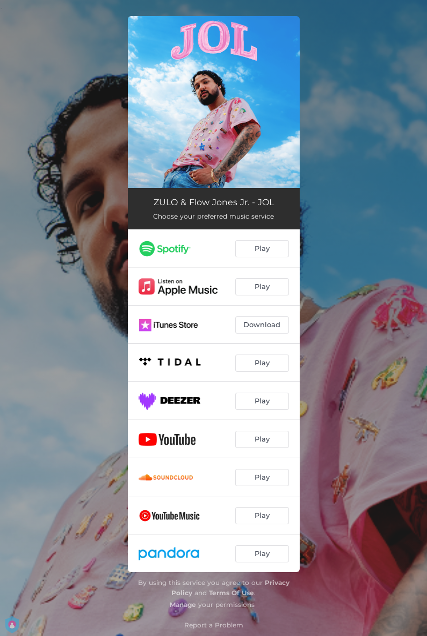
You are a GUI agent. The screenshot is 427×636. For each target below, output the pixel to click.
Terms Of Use (231, 593)
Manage (183, 605)
